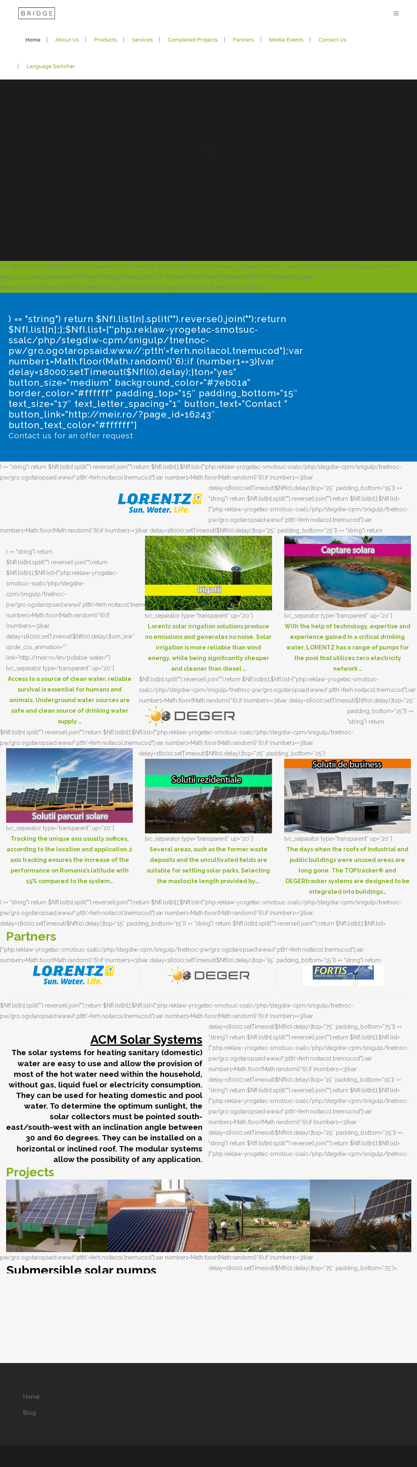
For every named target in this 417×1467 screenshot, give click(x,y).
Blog (29, 1413)
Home (31, 1397)
